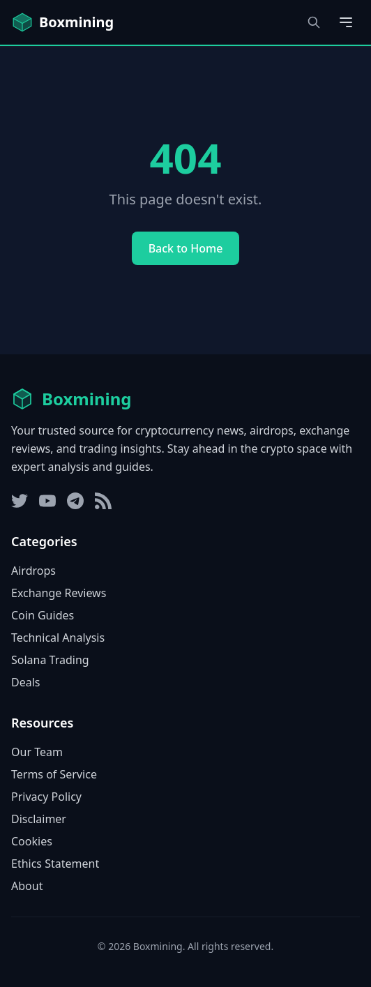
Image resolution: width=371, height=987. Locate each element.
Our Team (37, 752)
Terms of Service (54, 774)
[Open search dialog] (313, 22)
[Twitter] (19, 500)
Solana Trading (50, 660)
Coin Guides (42, 615)
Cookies (31, 841)
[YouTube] (47, 500)
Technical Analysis (58, 637)
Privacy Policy (46, 796)
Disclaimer (38, 819)
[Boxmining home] (62, 22)
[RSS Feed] (103, 500)
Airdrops (33, 570)
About (27, 886)
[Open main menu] (346, 22)
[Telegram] (75, 500)
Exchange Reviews (58, 593)
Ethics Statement (55, 863)
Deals (25, 682)
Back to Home (186, 248)
